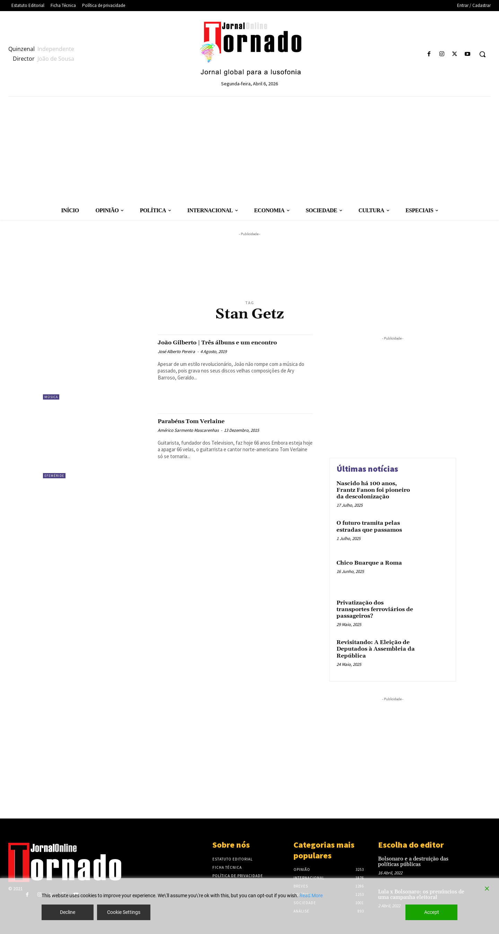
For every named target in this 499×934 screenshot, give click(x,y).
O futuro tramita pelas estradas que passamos (369, 526)
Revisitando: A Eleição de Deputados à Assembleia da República (375, 649)
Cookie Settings (123, 912)
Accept (431, 912)
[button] (482, 54)
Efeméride (54, 475)
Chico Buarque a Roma (369, 562)
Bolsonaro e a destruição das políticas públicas (413, 862)
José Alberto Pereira (176, 359)
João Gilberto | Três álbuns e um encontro (218, 346)
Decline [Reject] (67, 912)
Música (51, 397)
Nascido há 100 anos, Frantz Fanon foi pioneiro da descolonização (373, 490)
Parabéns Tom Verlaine (201, 421)
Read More (311, 895)
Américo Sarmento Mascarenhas (188, 430)
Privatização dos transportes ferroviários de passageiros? (374, 609)
